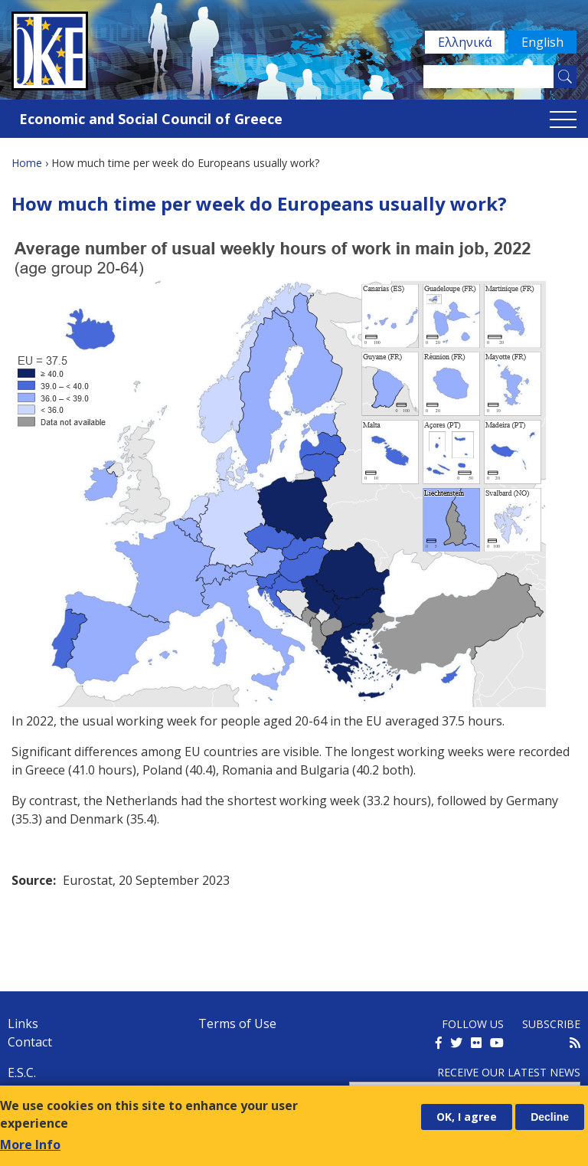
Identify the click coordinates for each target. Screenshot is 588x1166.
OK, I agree (466, 1116)
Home (26, 163)
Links (23, 1023)
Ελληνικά (465, 42)
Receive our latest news (508, 1072)
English (542, 42)
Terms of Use (237, 1023)
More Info (30, 1144)
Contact (30, 1041)
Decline (550, 1117)
